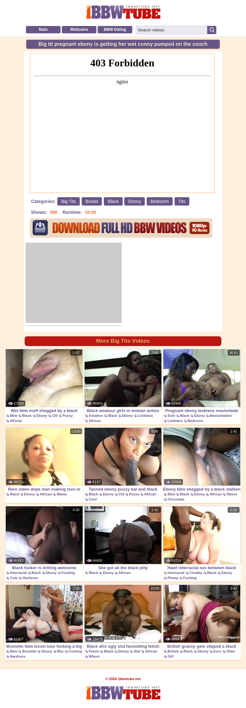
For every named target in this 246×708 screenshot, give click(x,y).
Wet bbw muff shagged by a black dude (44, 384)
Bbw (13, 415)
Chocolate (176, 499)
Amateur (96, 415)
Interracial (18, 573)
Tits (181, 201)
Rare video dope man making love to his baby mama (44, 462)
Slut (137, 651)
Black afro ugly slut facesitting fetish (123, 617)
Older (230, 651)
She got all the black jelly (123, 538)
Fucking (68, 573)
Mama (62, 494)
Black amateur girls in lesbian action (123, 381)
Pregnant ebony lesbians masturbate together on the (202, 384)
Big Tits (68, 201)
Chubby (195, 573)
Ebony (134, 201)
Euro (217, 651)
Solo (171, 415)
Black (113, 201)
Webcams (79, 29)
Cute (14, 578)
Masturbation (221, 415)
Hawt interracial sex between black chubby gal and (202, 541)
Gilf (170, 656)
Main (43, 29)
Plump (173, 578)
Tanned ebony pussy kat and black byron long (123, 462)
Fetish (94, 651)
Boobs (92, 201)
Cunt (93, 499)
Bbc (60, 651)
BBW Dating (115, 29)
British (173, 651)
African (16, 421)
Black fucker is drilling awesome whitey (44, 541)
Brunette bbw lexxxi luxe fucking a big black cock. (44, 620)
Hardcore (30, 578)
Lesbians (145, 415)
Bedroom (160, 201)
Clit (55, 415)
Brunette (29, 651)
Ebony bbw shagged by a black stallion (202, 459)
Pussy (67, 415)
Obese (231, 494)
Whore (94, 656)
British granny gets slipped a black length (202, 620)
